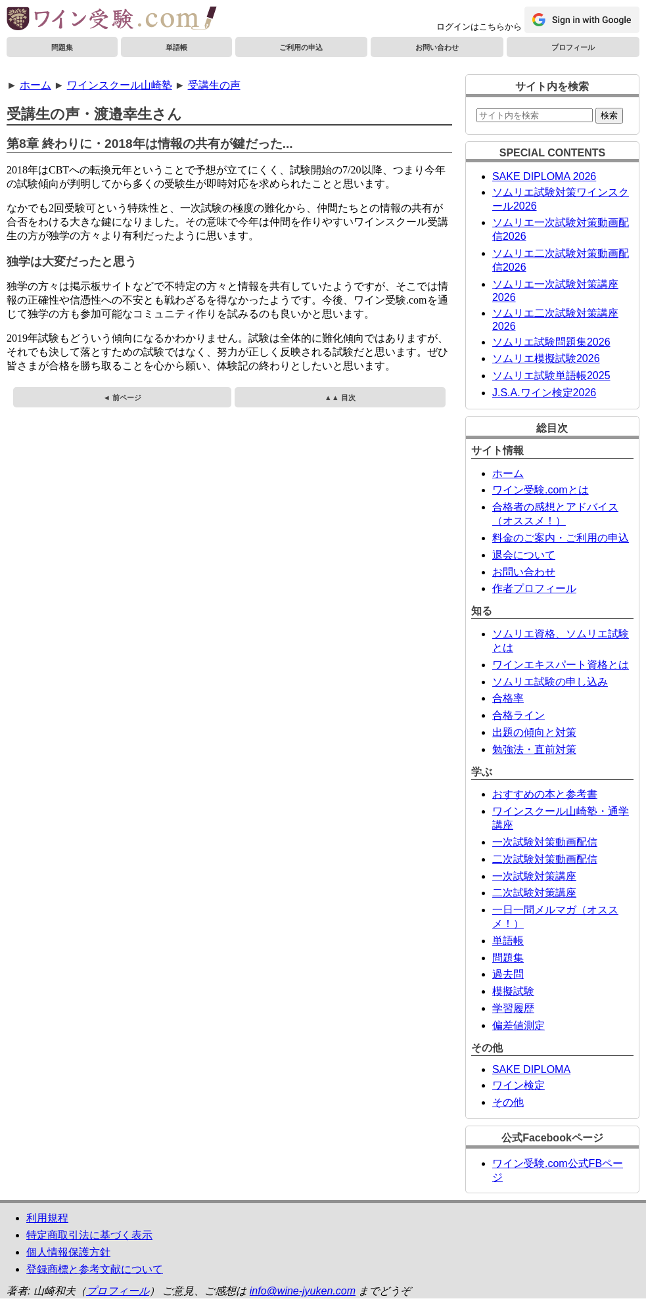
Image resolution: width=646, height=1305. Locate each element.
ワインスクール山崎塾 (119, 85)
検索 (609, 115)
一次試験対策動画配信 (544, 842)
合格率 (508, 698)
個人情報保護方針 (68, 1252)
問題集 (62, 47)
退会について (523, 555)
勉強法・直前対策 (534, 749)
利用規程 (47, 1218)
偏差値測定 (518, 1025)
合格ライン (518, 715)
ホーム (35, 85)
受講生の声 (214, 85)
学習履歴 (513, 1008)
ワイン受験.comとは (540, 489)
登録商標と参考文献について (94, 1269)
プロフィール (573, 47)
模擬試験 (513, 991)
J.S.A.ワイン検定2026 (544, 392)
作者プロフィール (534, 588)
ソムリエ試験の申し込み (550, 681)
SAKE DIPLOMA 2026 (544, 176)
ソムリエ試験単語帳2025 (551, 375)
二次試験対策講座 (534, 892)
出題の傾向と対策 (534, 732)
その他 (508, 1102)
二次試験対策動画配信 (544, 859)
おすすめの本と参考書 (544, 794)
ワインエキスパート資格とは (560, 664)
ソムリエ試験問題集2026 (551, 342)
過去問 (508, 974)
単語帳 (176, 47)
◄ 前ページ (122, 397)
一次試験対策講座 (534, 876)
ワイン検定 (518, 1085)
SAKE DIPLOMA (531, 1069)
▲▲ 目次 (340, 397)
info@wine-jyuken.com (303, 1290)
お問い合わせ (437, 47)
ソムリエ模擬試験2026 (546, 358)
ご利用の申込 (301, 47)
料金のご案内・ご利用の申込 (560, 537)
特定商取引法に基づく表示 (89, 1235)
